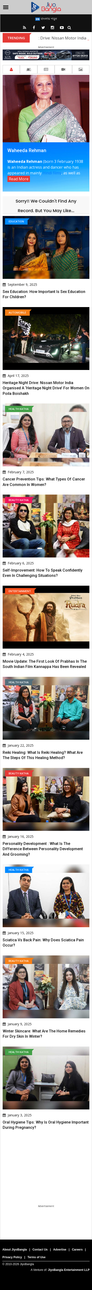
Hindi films (52, 173)
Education (16, 221)
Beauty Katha (19, 500)
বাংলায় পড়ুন (46, 19)
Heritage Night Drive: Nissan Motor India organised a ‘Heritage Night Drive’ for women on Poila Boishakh (46, 388)
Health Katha (19, 409)
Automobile (17, 312)
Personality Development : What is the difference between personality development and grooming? (43, 849)
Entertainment (20, 591)
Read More (19, 179)
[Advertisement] (45, 1185)
